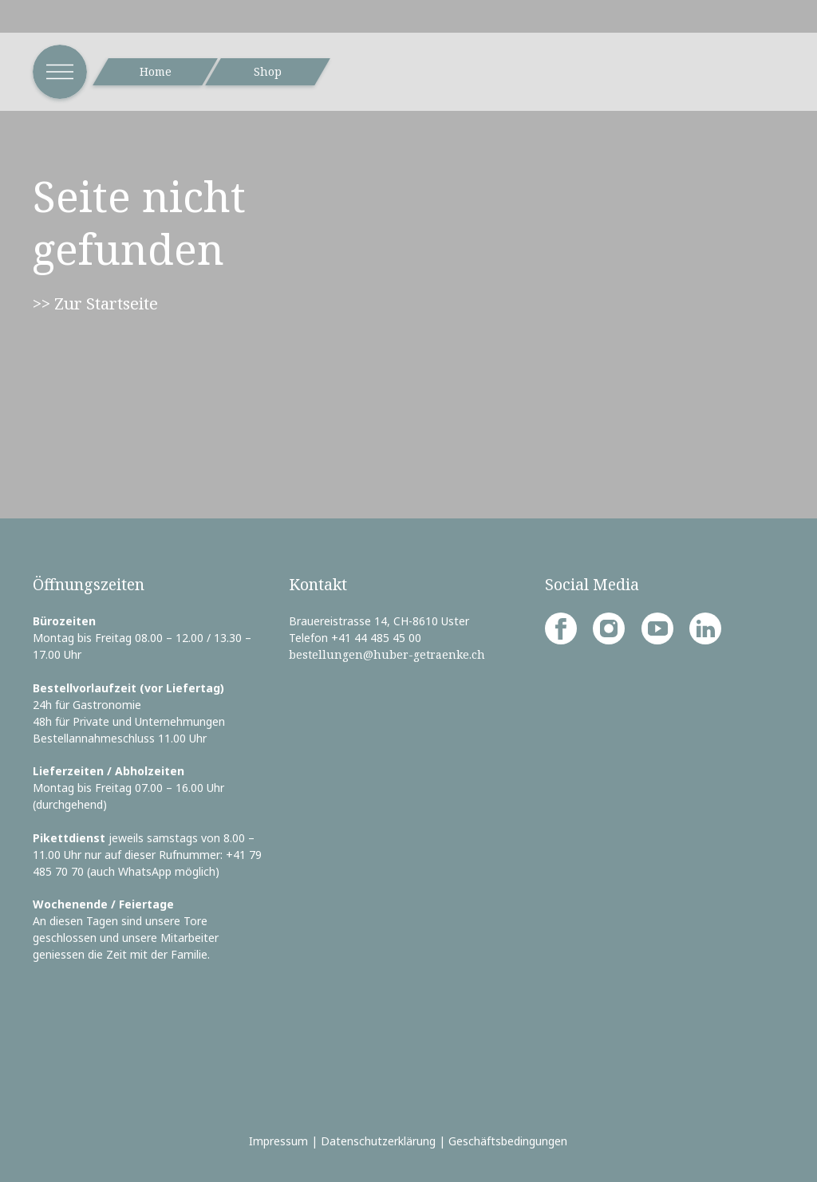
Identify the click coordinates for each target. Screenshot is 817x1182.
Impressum (278, 1141)
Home (156, 71)
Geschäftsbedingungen (507, 1141)
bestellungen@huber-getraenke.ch (387, 654)
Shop (268, 71)
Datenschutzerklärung (378, 1141)
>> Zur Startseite (95, 303)
